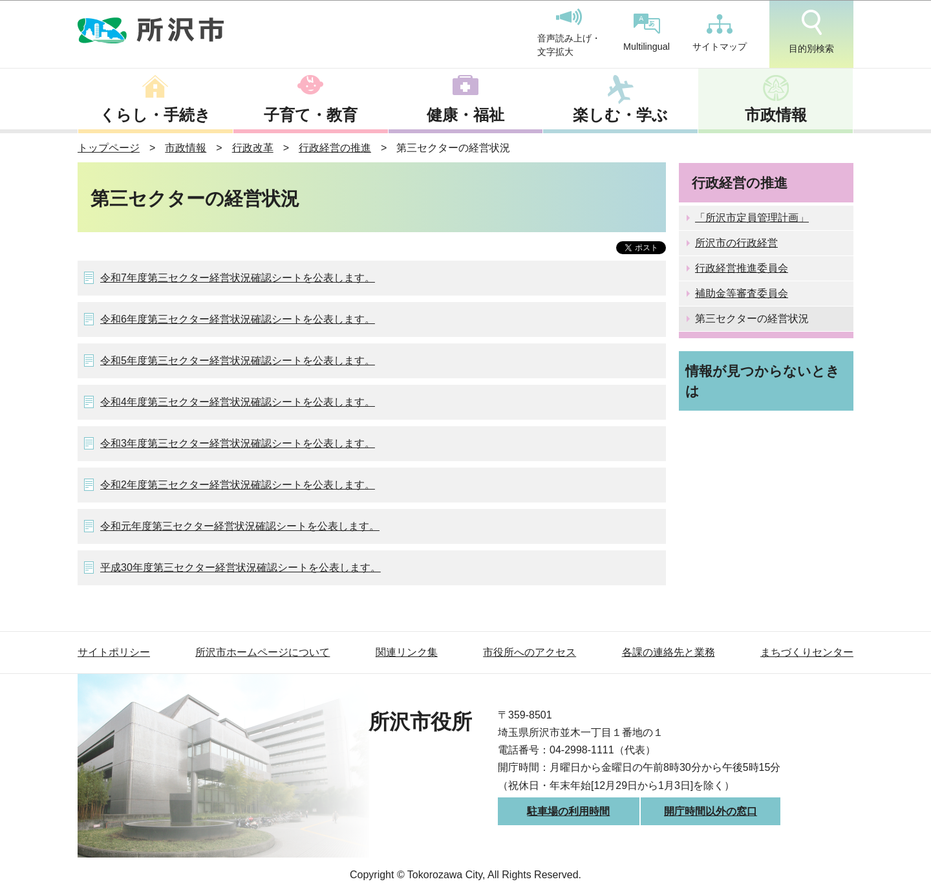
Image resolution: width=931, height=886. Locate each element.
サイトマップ (719, 33)
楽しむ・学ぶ (620, 115)
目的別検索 (811, 32)
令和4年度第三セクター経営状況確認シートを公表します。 (237, 401)
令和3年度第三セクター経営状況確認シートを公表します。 (237, 443)
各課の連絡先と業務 (668, 652)
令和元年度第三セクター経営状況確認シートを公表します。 (240, 526)
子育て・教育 (311, 115)
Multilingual (646, 33)
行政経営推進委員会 (741, 268)
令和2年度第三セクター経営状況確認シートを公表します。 (237, 484)
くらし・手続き (155, 115)
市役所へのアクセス (529, 652)
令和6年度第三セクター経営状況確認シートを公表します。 (237, 319)
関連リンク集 (407, 652)
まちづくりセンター (806, 652)
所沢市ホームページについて (262, 652)
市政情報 (776, 115)
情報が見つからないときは (762, 380)
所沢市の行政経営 (736, 242)
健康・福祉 (465, 115)
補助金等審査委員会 (741, 293)
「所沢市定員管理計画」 (752, 217)
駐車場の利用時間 (568, 811)
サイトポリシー (114, 652)
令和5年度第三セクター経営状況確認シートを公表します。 (237, 360)
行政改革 (252, 147)
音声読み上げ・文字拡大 (569, 33)
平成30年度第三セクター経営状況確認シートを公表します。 (240, 567)
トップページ (109, 147)
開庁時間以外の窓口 (710, 811)
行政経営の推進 (335, 147)
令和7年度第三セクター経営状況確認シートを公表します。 (237, 277)
